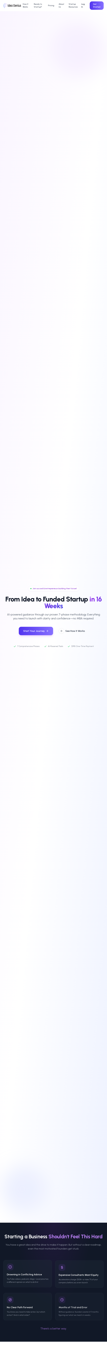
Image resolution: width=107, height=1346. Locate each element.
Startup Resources (73, 5)
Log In (83, 5)
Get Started (96, 5)
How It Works (25, 5)
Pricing (51, 5)
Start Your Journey (36, 631)
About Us (61, 5)
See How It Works (72, 631)
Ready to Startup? (38, 5)
